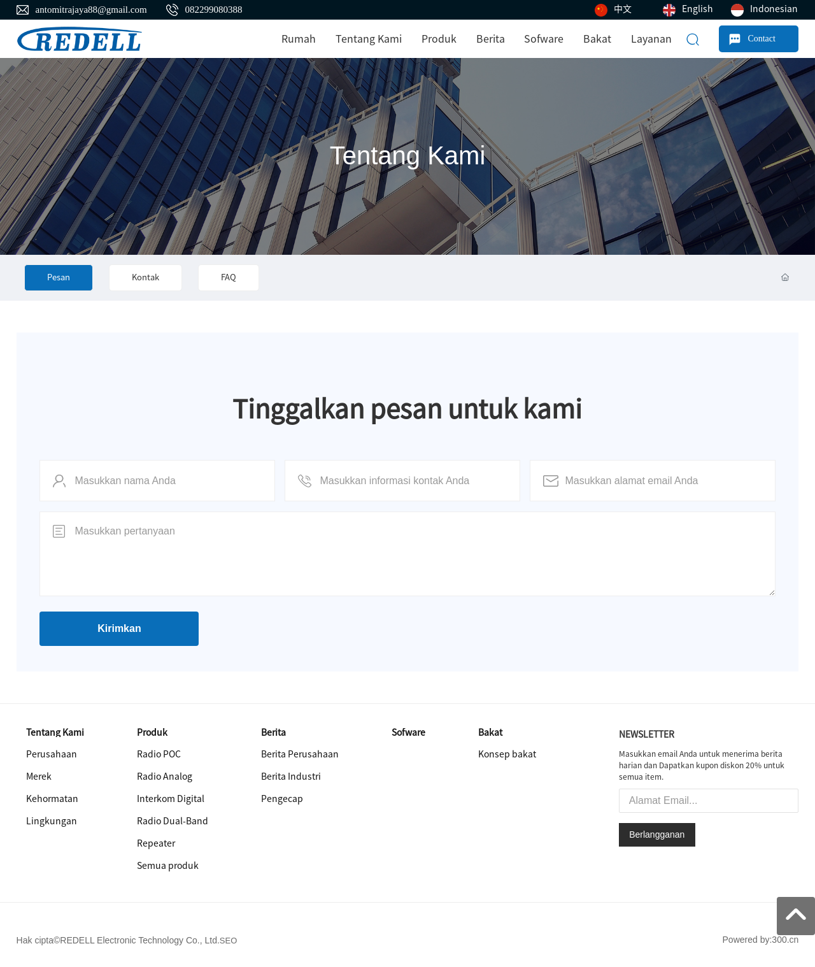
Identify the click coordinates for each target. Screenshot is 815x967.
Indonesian (774, 8)
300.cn (785, 940)
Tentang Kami (408, 155)
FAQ (228, 277)
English (697, 8)
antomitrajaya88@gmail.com (91, 9)
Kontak (145, 277)
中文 (623, 8)
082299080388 (214, 9)
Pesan (58, 277)
